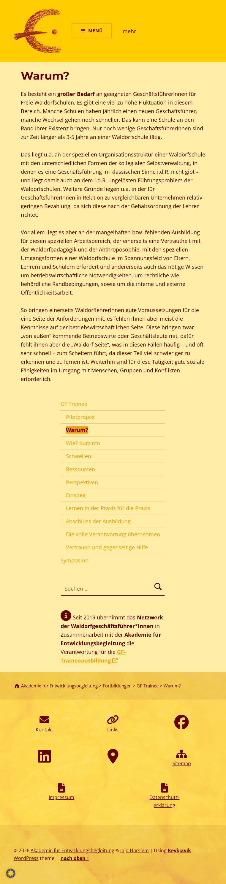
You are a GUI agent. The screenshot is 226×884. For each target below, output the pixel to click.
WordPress (26, 858)
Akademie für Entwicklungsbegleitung (72, 850)
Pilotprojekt (80, 416)
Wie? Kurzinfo (83, 443)
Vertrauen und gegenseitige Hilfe (107, 547)
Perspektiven (82, 482)
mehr (129, 31)
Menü (95, 31)
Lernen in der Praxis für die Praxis (108, 508)
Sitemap (182, 763)
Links (112, 729)
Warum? (77, 430)
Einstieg (76, 495)
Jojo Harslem (134, 850)
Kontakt (44, 729)
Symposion (74, 560)
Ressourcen (80, 469)
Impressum (61, 797)
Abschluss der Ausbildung (98, 521)
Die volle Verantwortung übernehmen (113, 534)
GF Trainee (74, 403)
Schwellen (78, 456)
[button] (10, 873)
